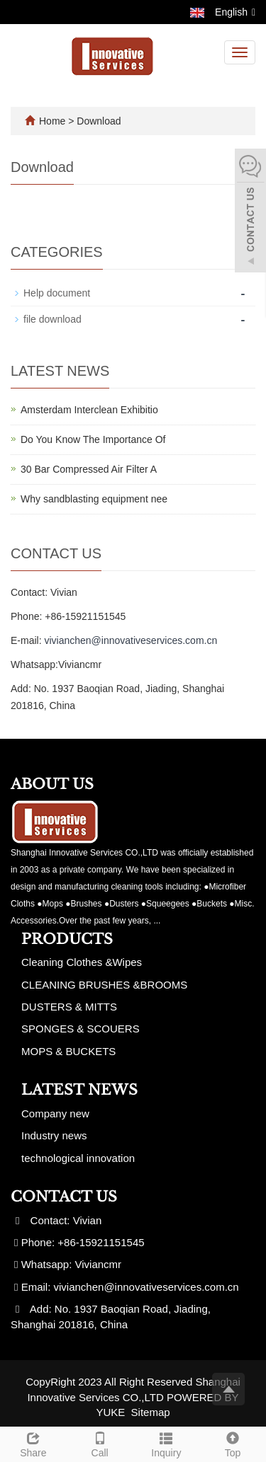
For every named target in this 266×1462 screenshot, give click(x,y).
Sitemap (150, 1412)
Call (100, 1442)
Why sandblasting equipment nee (94, 499)
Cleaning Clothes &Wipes (81, 962)
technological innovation (78, 1158)
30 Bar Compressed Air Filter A (89, 469)
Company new (55, 1113)
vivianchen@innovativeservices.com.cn (130, 640)
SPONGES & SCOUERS (80, 1029)
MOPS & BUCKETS (68, 1051)
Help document (56, 293)
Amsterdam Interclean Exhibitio (89, 409)
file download (52, 319)
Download (99, 121)
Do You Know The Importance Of (93, 439)
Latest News (79, 1089)
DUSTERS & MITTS (69, 1007)
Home (52, 121)
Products (67, 939)
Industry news (54, 1135)
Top (232, 1442)
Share (33, 1442)
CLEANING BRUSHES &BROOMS (104, 985)
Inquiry (166, 1442)
